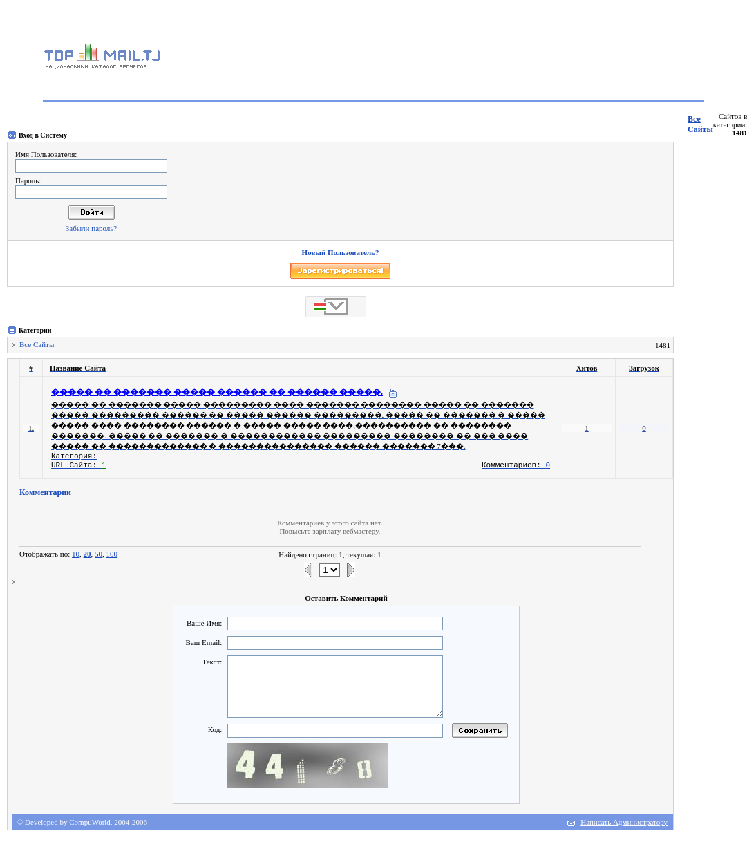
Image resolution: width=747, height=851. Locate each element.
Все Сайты (700, 124)
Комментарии (45, 492)
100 (112, 554)
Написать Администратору (624, 822)
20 (87, 554)
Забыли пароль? (91, 228)
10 (75, 554)
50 (98, 554)
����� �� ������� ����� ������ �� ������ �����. (217, 392)
